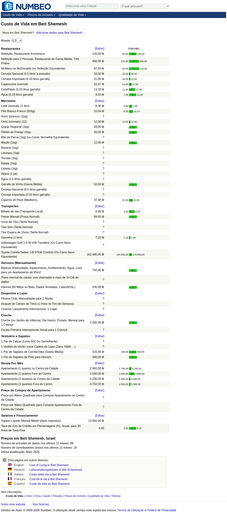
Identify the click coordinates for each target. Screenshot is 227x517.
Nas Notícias (41, 504)
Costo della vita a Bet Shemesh (49, 474)
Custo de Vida (12, 15)
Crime (28, 495)
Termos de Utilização (130, 510)
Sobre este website (13, 504)
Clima (37, 495)
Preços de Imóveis (40, 15)
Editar (99, 48)
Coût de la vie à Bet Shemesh (48, 479)
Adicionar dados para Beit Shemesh (59, 32)
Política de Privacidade (161, 510)
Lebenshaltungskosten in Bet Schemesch (55, 469)
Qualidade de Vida (71, 15)
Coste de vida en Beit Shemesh (49, 483)
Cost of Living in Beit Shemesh (49, 465)
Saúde (46, 495)
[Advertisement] (199, 43)
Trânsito (116, 495)
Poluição (57, 495)
